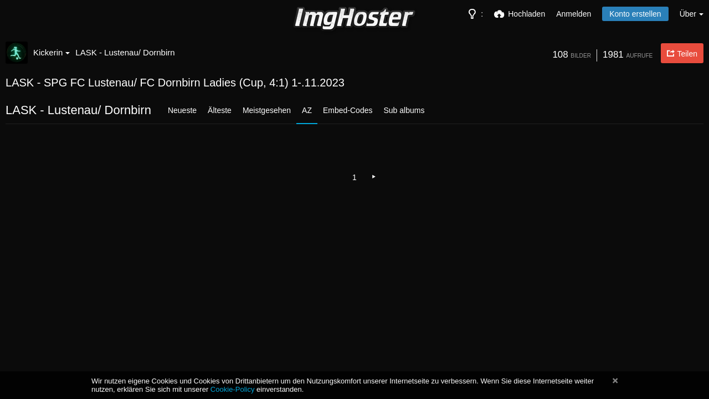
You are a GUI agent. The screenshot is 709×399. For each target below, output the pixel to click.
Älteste (220, 110)
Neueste (182, 110)
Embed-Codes (348, 110)
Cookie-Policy (232, 389)
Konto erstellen (635, 13)
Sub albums (403, 110)
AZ (307, 110)
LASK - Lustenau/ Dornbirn (124, 52)
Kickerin (51, 52)
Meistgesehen (267, 110)
